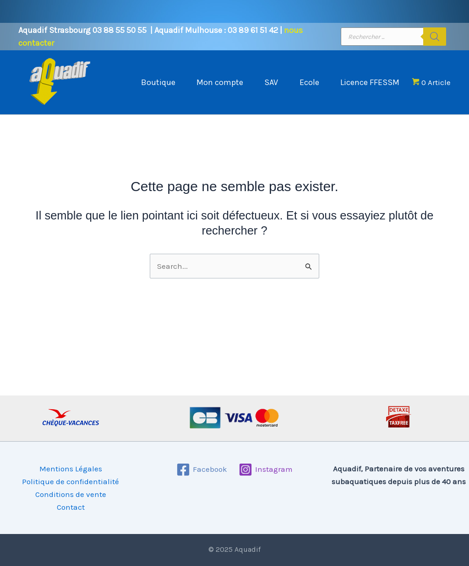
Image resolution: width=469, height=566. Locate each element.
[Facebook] (201, 469)
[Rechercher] (434, 36)
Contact (71, 507)
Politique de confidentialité (70, 481)
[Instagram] (266, 469)
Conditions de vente (70, 494)
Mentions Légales (70, 468)
